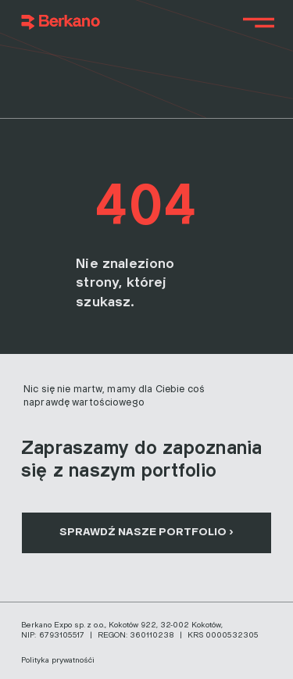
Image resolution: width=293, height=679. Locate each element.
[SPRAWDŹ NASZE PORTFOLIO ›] (146, 533)
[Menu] (259, 22)
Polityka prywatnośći (58, 660)
